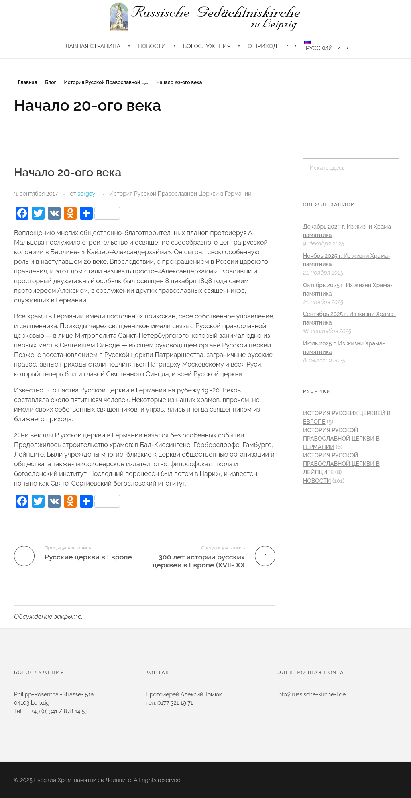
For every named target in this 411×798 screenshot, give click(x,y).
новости (317, 481)
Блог (50, 82)
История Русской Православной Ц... (106, 82)
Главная (27, 82)
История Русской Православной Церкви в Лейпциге (341, 464)
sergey (86, 193)
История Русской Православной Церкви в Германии (181, 193)
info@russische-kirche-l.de (311, 694)
